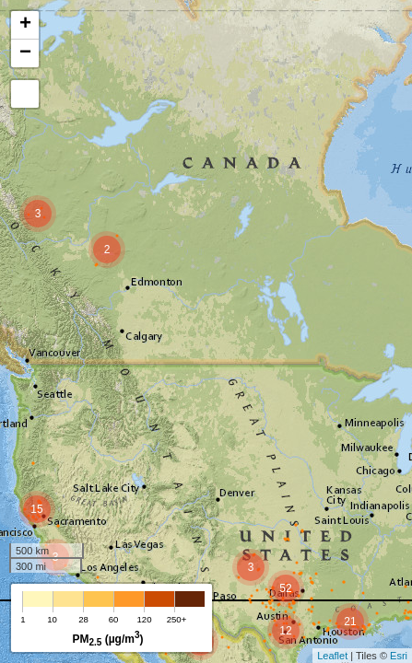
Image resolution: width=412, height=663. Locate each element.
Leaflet (332, 655)
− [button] (25, 53)
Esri (398, 655)
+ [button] (25, 25)
